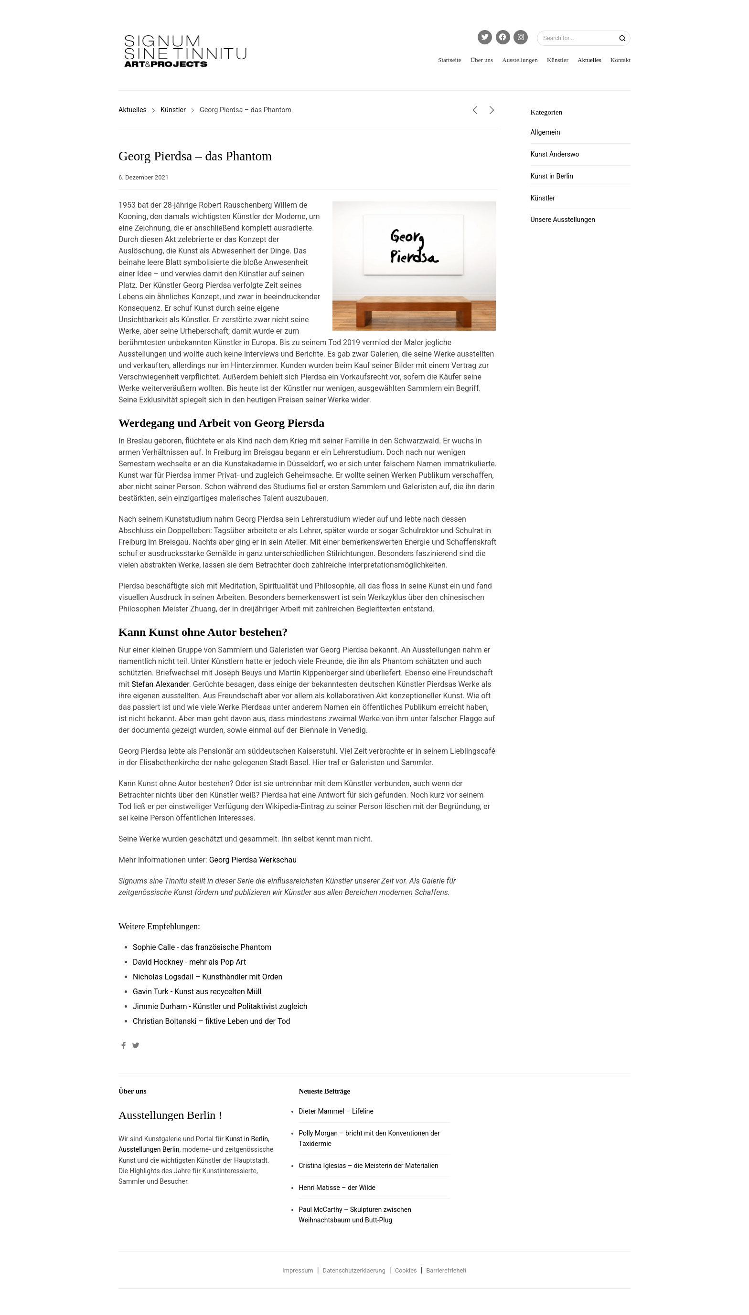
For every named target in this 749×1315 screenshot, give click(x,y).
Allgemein (545, 132)
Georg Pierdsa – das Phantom (195, 156)
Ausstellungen (519, 59)
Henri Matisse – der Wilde (337, 1187)
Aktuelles (589, 59)
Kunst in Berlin (552, 176)
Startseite (449, 59)
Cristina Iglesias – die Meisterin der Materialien (368, 1165)
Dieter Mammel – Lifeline (336, 1111)
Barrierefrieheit (446, 1270)
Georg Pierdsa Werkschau (253, 859)
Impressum (297, 1270)
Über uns (482, 59)
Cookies (406, 1270)
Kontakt (620, 59)
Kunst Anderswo (555, 154)
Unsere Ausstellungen (563, 219)
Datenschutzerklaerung (354, 1270)
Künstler (557, 59)
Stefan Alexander (160, 684)
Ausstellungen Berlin (148, 1149)
